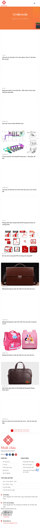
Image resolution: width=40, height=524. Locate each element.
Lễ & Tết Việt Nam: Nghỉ (9, 490)
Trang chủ (14, 18)
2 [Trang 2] (14, 430)
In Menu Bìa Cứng (7, 467)
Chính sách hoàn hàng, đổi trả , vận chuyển (31, 471)
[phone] (37, 464)
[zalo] (37, 469)
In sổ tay (5, 464)
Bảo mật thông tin (27, 464)
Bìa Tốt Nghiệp (6, 473)
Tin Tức (19, 18)
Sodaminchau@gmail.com (10, 523)
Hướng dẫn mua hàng (28, 461)
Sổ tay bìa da (6, 461)
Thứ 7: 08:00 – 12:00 (8, 484)
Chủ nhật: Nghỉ (6, 487)
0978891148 (6, 517)
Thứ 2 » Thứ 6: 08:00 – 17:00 (9, 481)
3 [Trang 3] (17, 430)
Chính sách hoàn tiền (28, 467)
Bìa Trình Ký (5, 470)
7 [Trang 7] (25, 430)
